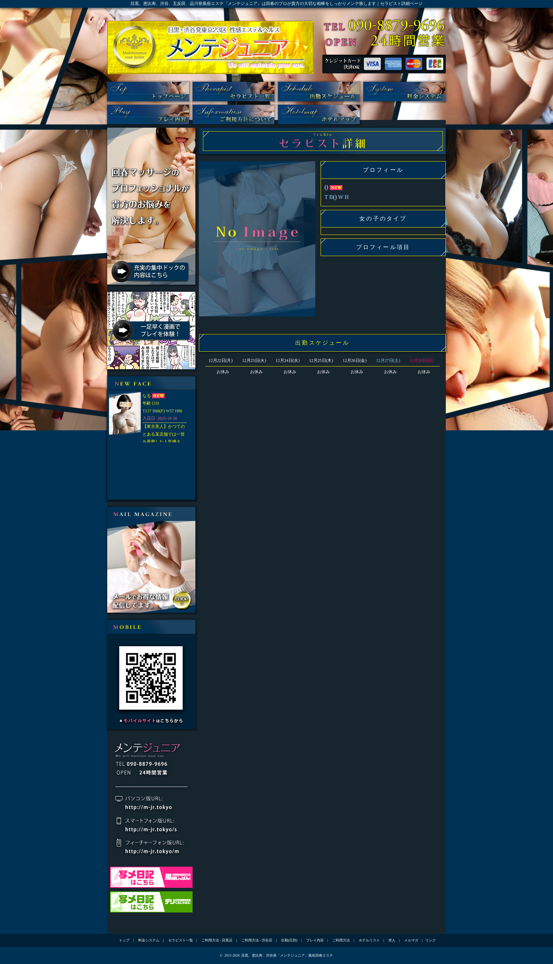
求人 (391, 940)
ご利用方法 (233, 114)
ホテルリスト (319, 114)
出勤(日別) (319, 91)
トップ (148, 91)
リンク (430, 940)
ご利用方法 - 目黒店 (216, 940)
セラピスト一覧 (233, 91)
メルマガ (411, 940)
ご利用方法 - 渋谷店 (256, 940)
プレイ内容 (148, 114)
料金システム (404, 91)
